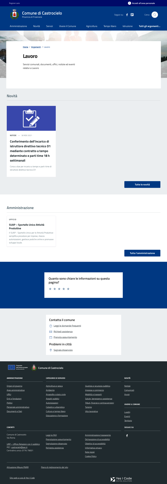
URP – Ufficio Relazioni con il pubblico (23, 444)
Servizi (49, 26)
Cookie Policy (91, 456)
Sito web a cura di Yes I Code (22, 477)
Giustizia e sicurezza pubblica (97, 385)
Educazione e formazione (57, 415)
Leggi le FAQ (51, 435)
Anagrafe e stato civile (56, 394)
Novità (36, 26)
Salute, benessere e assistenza (98, 398)
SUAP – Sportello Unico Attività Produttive (26, 226)
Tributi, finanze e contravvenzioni (99, 402)
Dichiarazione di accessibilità (97, 439)
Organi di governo (14, 385)
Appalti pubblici (52, 398)
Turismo (88, 407)
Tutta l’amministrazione (142, 253)
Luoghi (127, 412)
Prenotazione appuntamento (58, 439)
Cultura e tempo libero (55, 411)
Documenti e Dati (14, 411)
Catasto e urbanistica (55, 407)
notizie (13, 135)
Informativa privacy (93, 447)
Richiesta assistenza (55, 447)
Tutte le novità (142, 184)
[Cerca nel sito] (155, 15)
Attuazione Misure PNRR (18, 467)
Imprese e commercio (94, 390)
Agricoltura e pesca (54, 385)
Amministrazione (18, 26)
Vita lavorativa (91, 411)
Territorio (128, 420)
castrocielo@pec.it (19, 447)
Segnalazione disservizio (56, 443)
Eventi (127, 416)
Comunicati (129, 390)
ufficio (12, 219)
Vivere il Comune (67, 26)
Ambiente (50, 390)
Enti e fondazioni (14, 398)
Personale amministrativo (18, 407)
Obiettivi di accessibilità (95, 443)
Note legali (90, 452)
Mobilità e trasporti (93, 394)
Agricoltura (91, 26)
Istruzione (128, 26)
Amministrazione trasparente (98, 435)
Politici (9, 402)
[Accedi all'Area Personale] (141, 3)
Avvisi (127, 394)
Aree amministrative (16, 390)
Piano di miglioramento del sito (54, 467)
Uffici (9, 394)
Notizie (127, 385)
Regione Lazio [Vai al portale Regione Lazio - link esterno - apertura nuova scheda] (14, 3)
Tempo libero (110, 26)
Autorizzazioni (52, 402)
